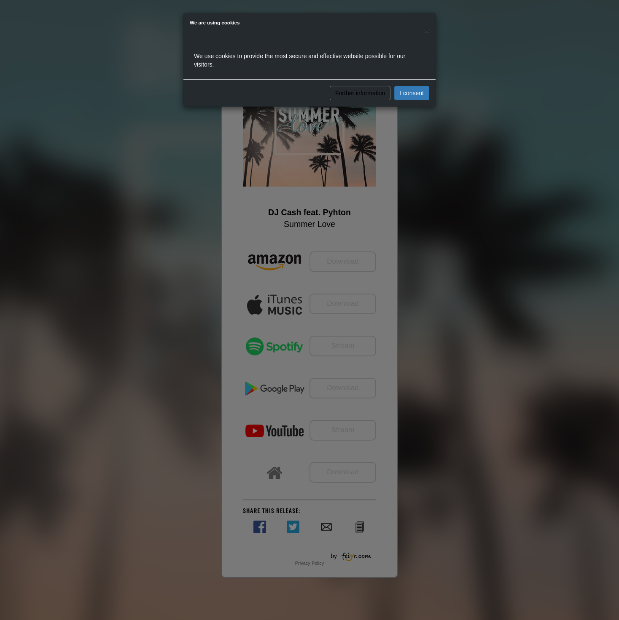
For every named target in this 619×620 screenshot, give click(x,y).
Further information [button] (360, 93)
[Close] (426, 30)
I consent (412, 93)
